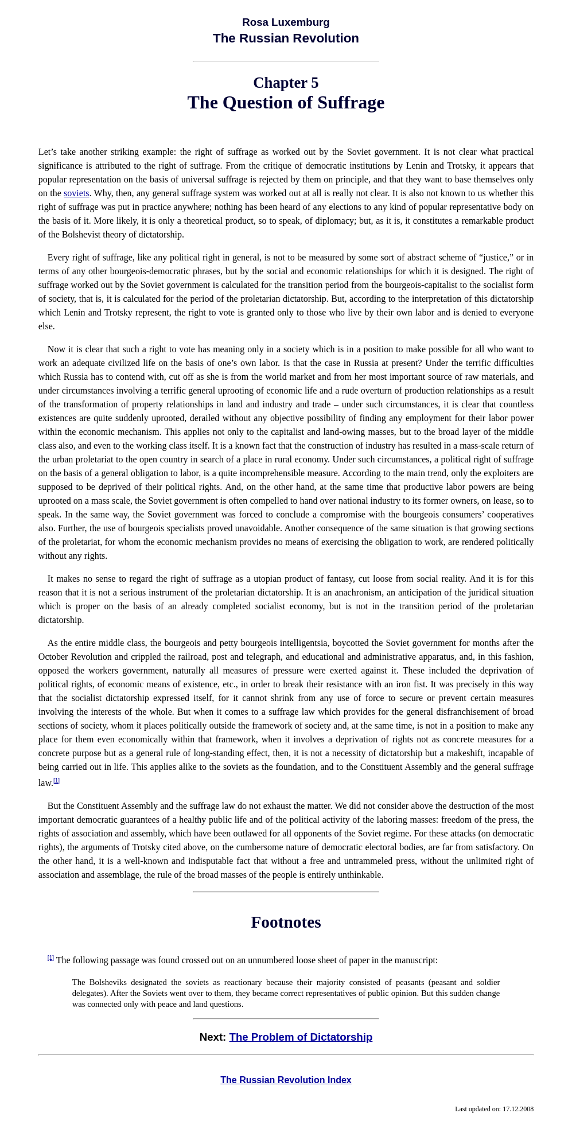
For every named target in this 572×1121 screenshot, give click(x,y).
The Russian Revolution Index (285, 1080)
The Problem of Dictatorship (301, 1037)
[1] (56, 780)
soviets (76, 193)
